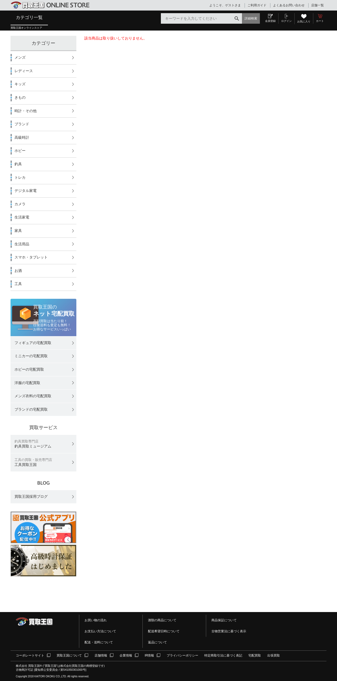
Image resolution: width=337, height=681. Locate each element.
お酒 (18, 271)
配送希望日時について (164, 631)
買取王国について (69, 655)
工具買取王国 (33, 462)
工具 (18, 284)
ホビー (20, 150)
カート (320, 20)
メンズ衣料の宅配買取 (32, 396)
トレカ (20, 177)
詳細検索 (251, 18)
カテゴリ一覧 (29, 17)
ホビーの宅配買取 (29, 369)
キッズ (20, 84)
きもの (20, 97)
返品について (157, 642)
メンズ (20, 57)
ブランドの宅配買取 (31, 409)
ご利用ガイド (256, 5)
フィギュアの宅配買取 (32, 343)
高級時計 (21, 137)
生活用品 (21, 244)
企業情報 (126, 655)
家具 (18, 230)
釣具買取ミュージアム (32, 444)
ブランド (21, 124)
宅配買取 (254, 655)
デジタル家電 (25, 190)
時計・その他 (25, 111)
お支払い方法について (100, 631)
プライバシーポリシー (182, 655)
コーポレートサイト (30, 655)
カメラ (20, 204)
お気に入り (303, 21)
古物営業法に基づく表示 (228, 631)
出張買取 (273, 655)
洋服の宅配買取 (27, 383)
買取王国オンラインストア (26, 27)
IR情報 (149, 655)
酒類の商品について (162, 620)
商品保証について (224, 620)
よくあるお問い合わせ (289, 5)
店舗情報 (101, 655)
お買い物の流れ (96, 620)
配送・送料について (99, 642)
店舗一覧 (317, 5)
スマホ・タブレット (31, 257)
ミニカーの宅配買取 (31, 356)
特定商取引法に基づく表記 (223, 655)
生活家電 (21, 217)
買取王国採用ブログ (31, 496)
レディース (23, 71)
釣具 (18, 164)
